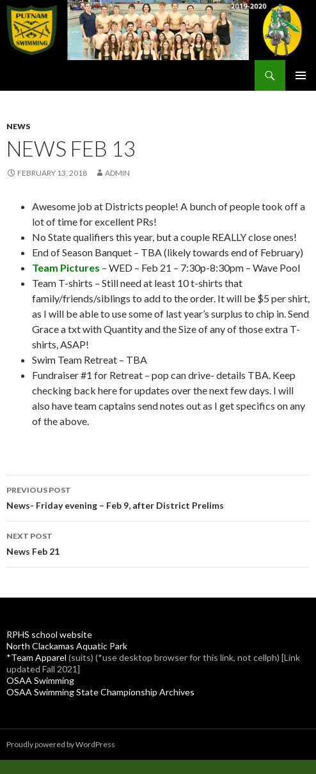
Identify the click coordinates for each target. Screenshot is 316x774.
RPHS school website (49, 634)
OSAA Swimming (40, 680)
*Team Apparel (36, 657)
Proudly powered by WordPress (60, 744)
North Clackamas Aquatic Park (66, 645)
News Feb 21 (158, 543)
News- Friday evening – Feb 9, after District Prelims (158, 497)
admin (117, 173)
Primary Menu (300, 75)
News (18, 126)
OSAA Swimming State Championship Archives (100, 691)
